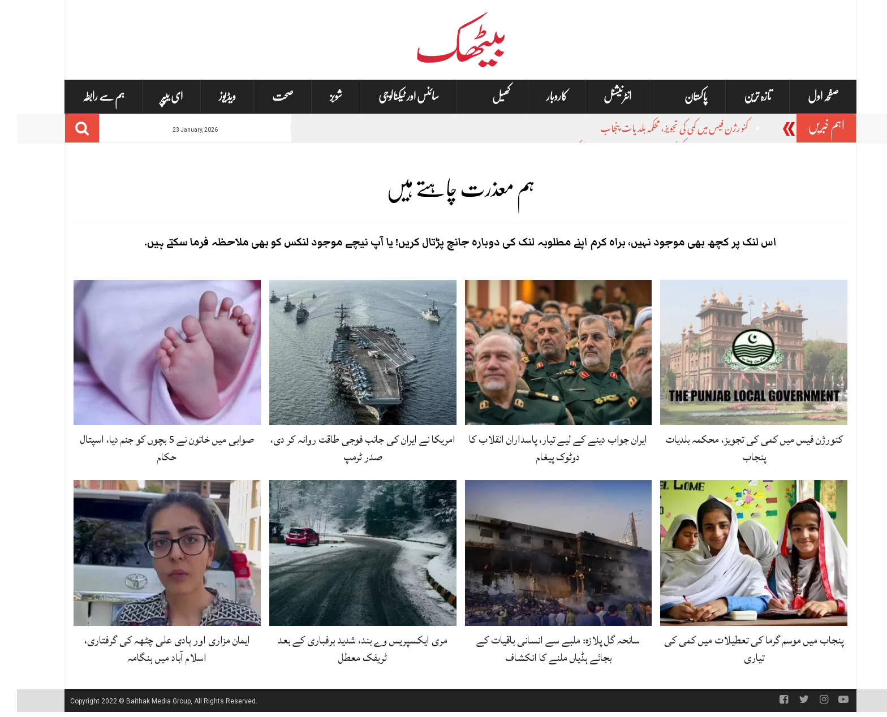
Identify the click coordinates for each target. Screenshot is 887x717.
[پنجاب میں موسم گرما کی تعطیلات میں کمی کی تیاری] (736, 554)
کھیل (484, 97)
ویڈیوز (210, 96)
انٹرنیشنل (600, 96)
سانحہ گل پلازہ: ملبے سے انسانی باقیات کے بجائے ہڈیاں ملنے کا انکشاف (541, 648)
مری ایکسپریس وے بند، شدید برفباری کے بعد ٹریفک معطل (345, 648)
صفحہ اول (806, 96)
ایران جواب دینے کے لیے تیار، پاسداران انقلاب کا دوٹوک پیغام (541, 448)
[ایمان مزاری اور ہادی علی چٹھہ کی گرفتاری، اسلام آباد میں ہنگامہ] (150, 554)
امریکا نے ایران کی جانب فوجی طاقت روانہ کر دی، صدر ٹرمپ (345, 448)
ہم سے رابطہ (86, 96)
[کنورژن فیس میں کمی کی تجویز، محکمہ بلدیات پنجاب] (736, 353)
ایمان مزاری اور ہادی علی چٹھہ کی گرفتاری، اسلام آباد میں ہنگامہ (150, 648)
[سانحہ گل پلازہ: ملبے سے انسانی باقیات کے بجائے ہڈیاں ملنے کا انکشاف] (541, 554)
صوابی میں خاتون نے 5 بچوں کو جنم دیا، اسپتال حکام (150, 448)
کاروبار (539, 96)
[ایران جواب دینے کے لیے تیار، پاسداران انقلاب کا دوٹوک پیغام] (541, 353)
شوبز (319, 96)
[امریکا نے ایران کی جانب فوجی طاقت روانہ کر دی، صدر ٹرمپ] (346, 353)
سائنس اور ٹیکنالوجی (391, 96)
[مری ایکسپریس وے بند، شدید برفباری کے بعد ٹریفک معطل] (346, 554)
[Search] (65, 128)
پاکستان (679, 97)
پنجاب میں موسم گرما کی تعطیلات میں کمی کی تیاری (736, 648)
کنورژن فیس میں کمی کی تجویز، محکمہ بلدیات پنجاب (657, 129)
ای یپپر (155, 96)
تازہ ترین (741, 96)
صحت (266, 96)
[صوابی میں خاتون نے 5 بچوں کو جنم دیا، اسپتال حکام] (150, 353)
